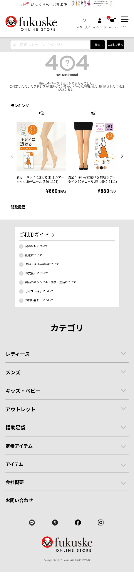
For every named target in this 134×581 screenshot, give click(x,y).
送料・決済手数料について (42, 264)
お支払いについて (36, 273)
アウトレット (20, 409)
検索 (97, 44)
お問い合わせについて (39, 300)
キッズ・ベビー (22, 390)
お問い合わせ (19, 500)
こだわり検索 (115, 44)
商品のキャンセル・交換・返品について (50, 282)
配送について (33, 255)
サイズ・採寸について (39, 291)
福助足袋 (15, 427)
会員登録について (36, 246)
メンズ (12, 372)
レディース (17, 353)
